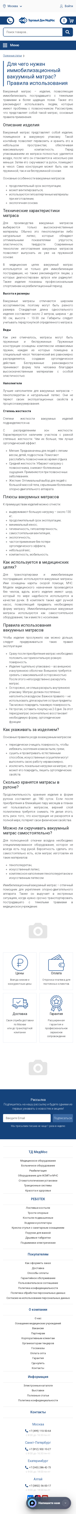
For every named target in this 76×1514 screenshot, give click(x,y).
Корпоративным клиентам (38, 1338)
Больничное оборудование (38, 1165)
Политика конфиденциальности (38, 1288)
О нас (38, 1318)
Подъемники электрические (38, 1242)
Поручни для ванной (38, 1232)
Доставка (38, 1268)
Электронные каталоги (38, 1385)
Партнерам (38, 1333)
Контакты (38, 1368)
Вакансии (38, 1328)
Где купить (38, 1363)
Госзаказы (38, 1348)
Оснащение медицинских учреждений (38, 1323)
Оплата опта (38, 1353)
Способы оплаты (38, 1273)
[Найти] (67, 32)
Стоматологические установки (38, 1180)
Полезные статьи (38, 1395)
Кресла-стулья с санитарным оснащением (38, 1227)
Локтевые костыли (38, 1207)
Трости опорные (38, 1212)
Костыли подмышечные (38, 1217)
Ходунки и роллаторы (38, 1222)
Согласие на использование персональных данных (38, 1298)
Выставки (38, 1390)
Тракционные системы (38, 1185)
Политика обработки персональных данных (38, 1292)
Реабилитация (38, 1170)
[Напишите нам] (48, 1503)
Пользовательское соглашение (38, 1282)
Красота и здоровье (38, 1190)
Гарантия (38, 1358)
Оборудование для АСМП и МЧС (38, 1175)
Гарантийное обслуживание (38, 1278)
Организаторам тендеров (38, 1343)
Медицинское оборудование (38, 1160)
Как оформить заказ (38, 1263)
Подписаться (63, 1118)
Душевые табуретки (38, 1237)
